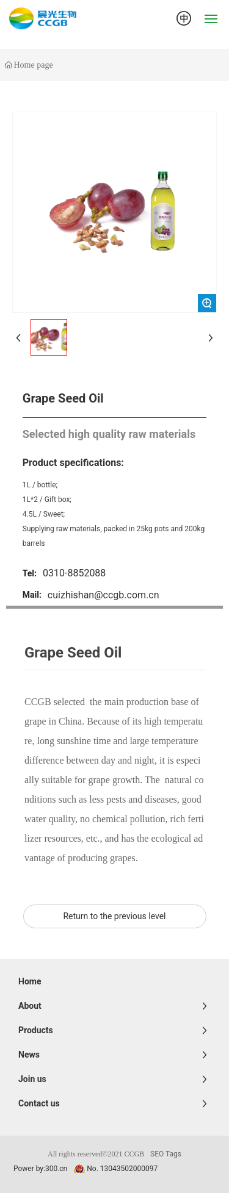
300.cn (56, 1168)
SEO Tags (165, 1154)
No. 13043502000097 (122, 1168)
